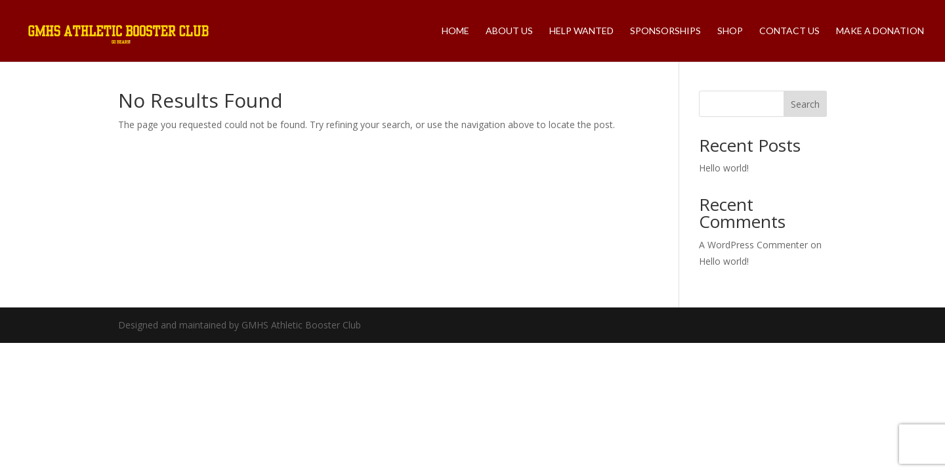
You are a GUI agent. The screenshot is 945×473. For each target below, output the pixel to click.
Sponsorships (665, 31)
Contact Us (789, 31)
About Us (509, 31)
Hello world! (724, 168)
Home (455, 31)
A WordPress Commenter (753, 244)
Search (805, 104)
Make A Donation (880, 31)
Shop (730, 31)
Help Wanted (581, 31)
